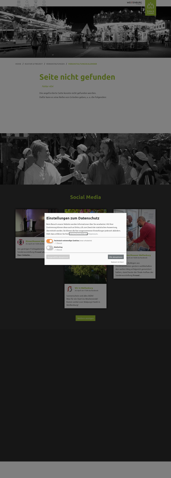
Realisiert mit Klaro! (117, 262)
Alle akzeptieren (115, 257)
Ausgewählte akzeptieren (58, 257)
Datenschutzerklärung (78, 234)
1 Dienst (58, 243)
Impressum (93, 234)
